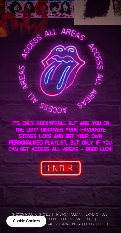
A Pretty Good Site (95, 224)
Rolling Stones (38, 214)
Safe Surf (85, 219)
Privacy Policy (67, 214)
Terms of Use (95, 214)
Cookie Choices (60, 219)
